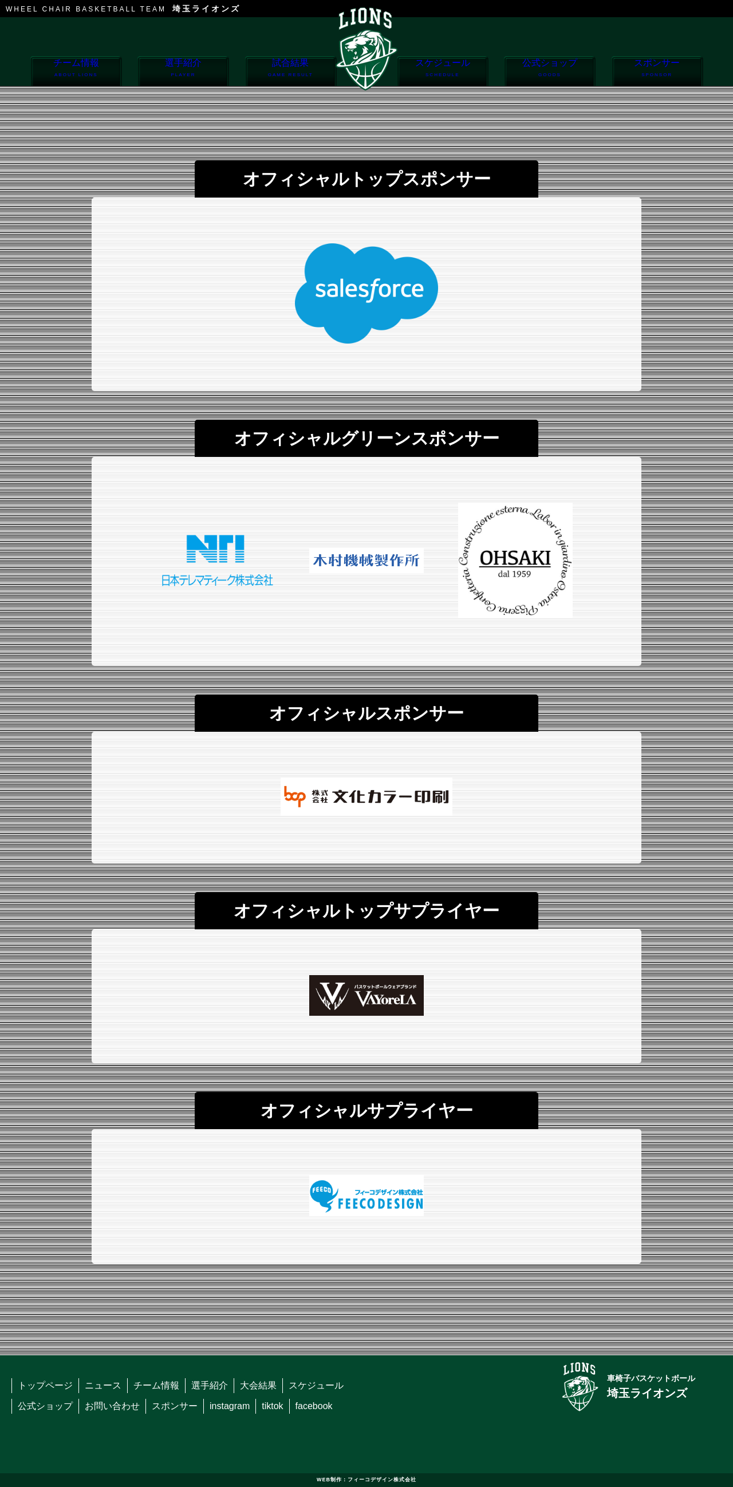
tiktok (272, 1406)
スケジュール (442, 72)
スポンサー (657, 72)
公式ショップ (549, 72)
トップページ (45, 1385)
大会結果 (258, 1385)
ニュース (103, 1385)
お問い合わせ (112, 1406)
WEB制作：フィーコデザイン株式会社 (366, 1479)
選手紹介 (183, 72)
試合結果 (291, 72)
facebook (314, 1406)
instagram (230, 1406)
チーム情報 (76, 72)
